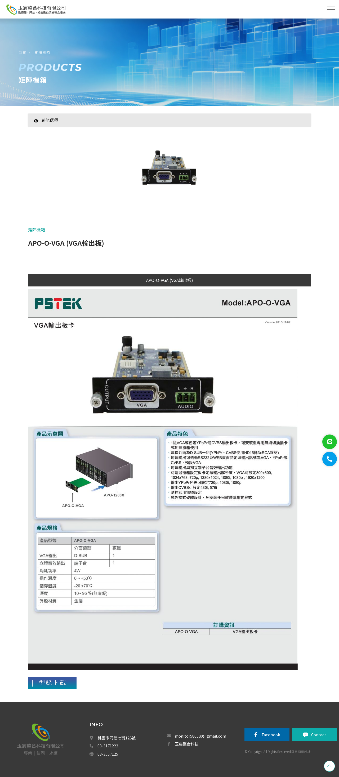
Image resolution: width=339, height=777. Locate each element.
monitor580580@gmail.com (200, 736)
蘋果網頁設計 (300, 751)
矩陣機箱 (42, 52)
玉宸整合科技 (187, 744)
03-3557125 (107, 754)
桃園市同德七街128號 (116, 738)
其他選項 (46, 120)
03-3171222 (107, 745)
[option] (169, 172)
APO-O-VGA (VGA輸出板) (169, 280)
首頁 (22, 52)
